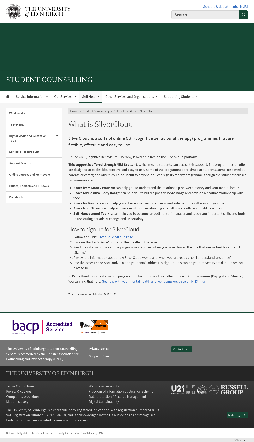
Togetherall (16, 124)
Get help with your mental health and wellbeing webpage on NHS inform (155, 281)
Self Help (119, 111)
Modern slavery (17, 402)
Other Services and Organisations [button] (130, 96)
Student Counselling (96, 111)
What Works (17, 113)
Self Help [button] (89, 96)
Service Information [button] (30, 96)
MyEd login (237, 415)
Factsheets (16, 197)
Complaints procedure (22, 396)
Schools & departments (220, 6)
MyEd (244, 6)
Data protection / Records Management (117, 396)
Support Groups (20, 163)
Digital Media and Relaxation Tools (28, 138)
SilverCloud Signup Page (115, 237)
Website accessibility (104, 386)
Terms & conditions (20, 386)
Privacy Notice (99, 349)
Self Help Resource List (24, 152)
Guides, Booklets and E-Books (29, 186)
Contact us (181, 349)
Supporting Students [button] (179, 96)
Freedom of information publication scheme (121, 391)
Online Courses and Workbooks (30, 174)
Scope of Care (99, 356)
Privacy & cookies (18, 391)
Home (74, 111)
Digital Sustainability (104, 402)
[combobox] (205, 14)
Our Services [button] (63, 96)
